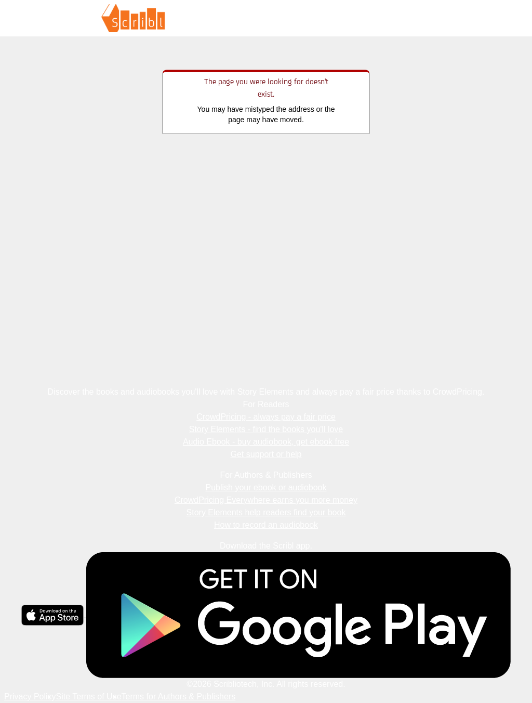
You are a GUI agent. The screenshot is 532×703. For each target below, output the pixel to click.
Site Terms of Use (89, 696)
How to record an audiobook (266, 524)
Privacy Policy (30, 696)
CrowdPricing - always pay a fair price (266, 416)
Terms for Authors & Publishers (179, 696)
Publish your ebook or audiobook (265, 487)
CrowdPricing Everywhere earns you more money (266, 500)
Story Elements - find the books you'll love (266, 429)
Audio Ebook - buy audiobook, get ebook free (266, 441)
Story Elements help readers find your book (266, 512)
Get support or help (266, 454)
